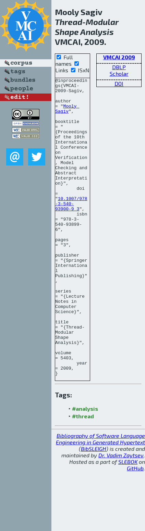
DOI (118, 83)
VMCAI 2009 (119, 57)
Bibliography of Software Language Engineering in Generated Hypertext (100, 498)
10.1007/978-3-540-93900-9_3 (71, 229)
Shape (67, 32)
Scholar (119, 73)
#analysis (85, 468)
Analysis (97, 32)
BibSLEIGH (93, 508)
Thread (68, 22)
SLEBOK (127, 521)
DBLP (119, 67)
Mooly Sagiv (67, 115)
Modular (102, 22)
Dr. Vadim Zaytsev (121, 514)
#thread (83, 475)
